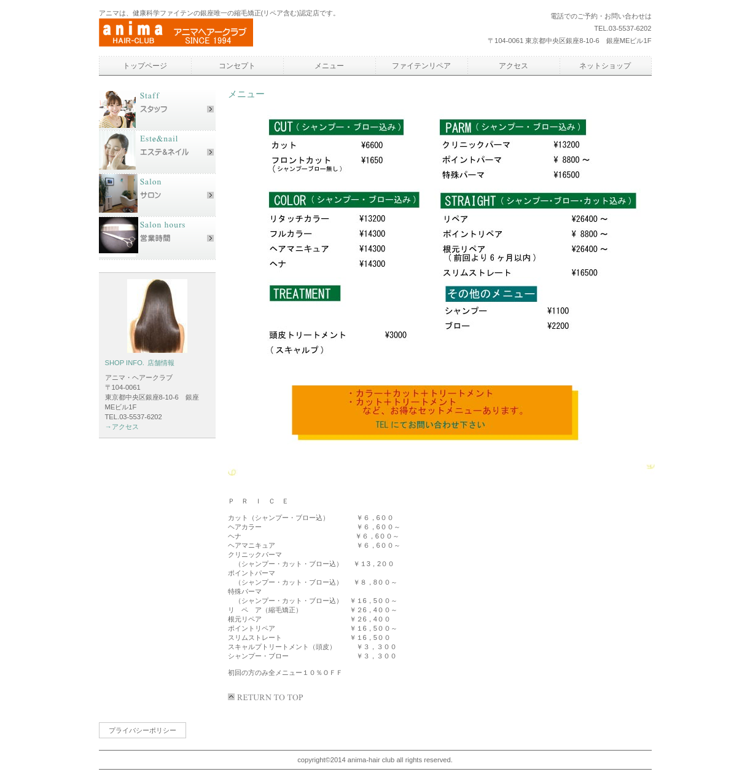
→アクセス (122, 426)
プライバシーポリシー (142, 730)
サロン (157, 195)
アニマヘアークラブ (212, 33)
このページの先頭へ (268, 697)
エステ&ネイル (157, 152)
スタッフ (157, 109)
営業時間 (157, 238)
